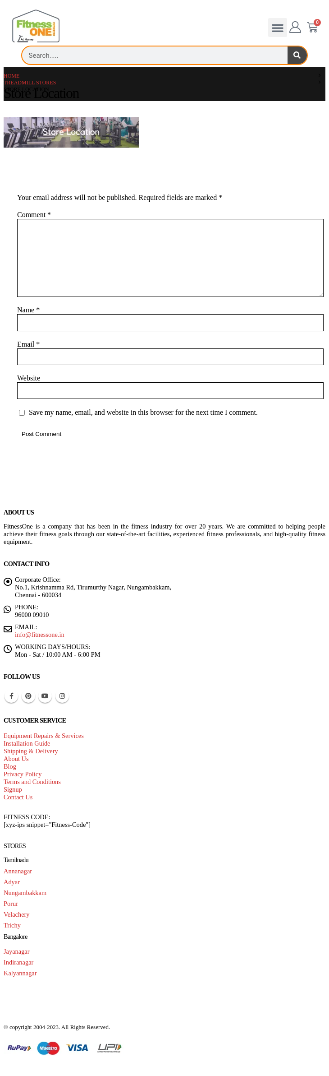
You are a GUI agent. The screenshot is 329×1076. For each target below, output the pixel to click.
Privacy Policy (22, 774)
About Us (16, 758)
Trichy (12, 925)
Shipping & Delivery (31, 751)
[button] (277, 27)
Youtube (45, 696)
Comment (34, 214)
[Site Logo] (36, 26)
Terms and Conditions (32, 781)
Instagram (62, 696)
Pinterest (28, 696)
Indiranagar (18, 962)
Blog (10, 766)
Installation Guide (27, 743)
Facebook (11, 696)
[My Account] (295, 27)
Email (28, 344)
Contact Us (18, 797)
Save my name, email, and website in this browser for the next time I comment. (143, 413)
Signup (13, 789)
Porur (11, 903)
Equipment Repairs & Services (44, 735)
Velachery (17, 914)
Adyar (12, 882)
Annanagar (18, 871)
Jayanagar (17, 951)
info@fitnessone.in (39, 634)
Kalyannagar (20, 973)
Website (28, 378)
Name (28, 310)
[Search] (297, 55)
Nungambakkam (25, 892)
